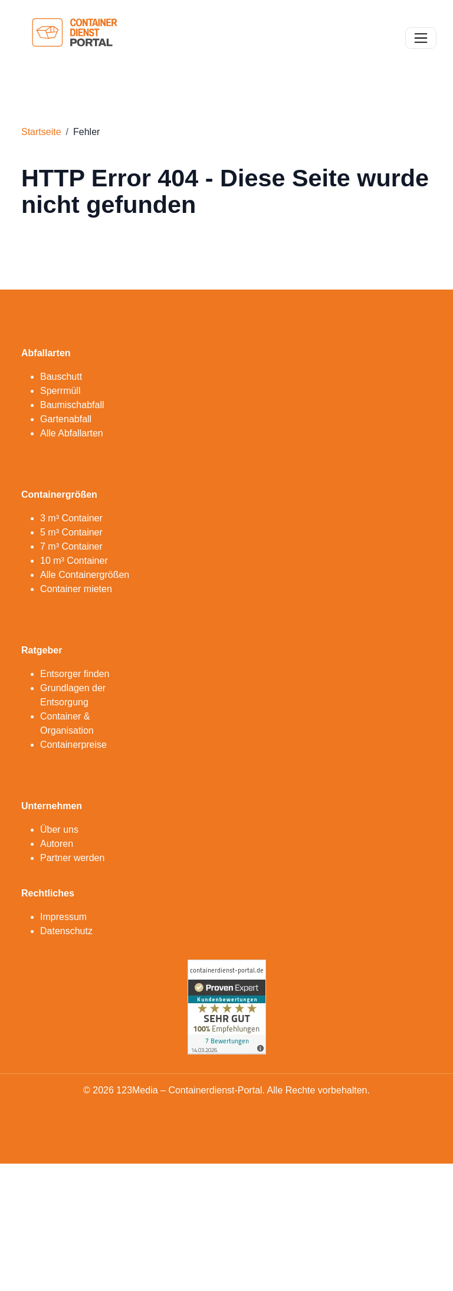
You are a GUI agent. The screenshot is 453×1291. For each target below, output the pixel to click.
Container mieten (76, 589)
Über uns (59, 829)
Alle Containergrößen (84, 575)
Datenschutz (66, 931)
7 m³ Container (71, 546)
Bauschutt (61, 377)
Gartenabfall (65, 419)
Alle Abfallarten (71, 433)
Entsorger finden (74, 674)
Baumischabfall (72, 405)
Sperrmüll (60, 391)
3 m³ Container (71, 518)
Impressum (63, 917)
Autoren (56, 844)
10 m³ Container (74, 561)
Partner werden (72, 858)
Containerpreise (73, 745)
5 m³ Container (71, 532)
